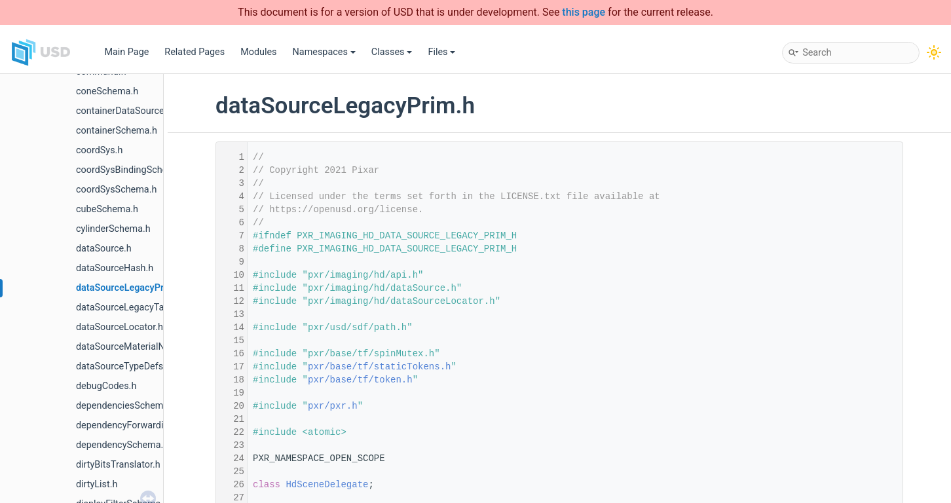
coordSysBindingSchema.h (132, 170)
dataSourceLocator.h (119, 327)
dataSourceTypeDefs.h (123, 366)
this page (583, 12)
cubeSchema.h (107, 209)
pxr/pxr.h (333, 406)
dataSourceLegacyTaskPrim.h (138, 307)
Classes (392, 52)
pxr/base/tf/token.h (360, 380)
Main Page (126, 52)
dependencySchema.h (122, 445)
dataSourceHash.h (114, 268)
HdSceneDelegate (327, 484)
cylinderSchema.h (113, 228)
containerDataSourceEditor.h (136, 111)
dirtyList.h (96, 484)
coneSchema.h (107, 91)
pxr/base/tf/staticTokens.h (379, 367)
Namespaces (324, 52)
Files (441, 52)
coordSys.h (99, 150)
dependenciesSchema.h (126, 405)
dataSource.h (104, 248)
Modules (258, 52)
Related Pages (194, 52)
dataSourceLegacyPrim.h (129, 287)
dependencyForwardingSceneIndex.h (153, 425)
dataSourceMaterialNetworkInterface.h (157, 346)
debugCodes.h (106, 386)
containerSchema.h (116, 130)
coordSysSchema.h (116, 189)
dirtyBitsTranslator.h (118, 464)
